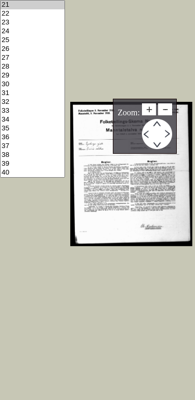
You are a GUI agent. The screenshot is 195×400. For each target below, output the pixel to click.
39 (32, 163)
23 (32, 22)
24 (32, 31)
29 (32, 75)
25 (32, 40)
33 (32, 110)
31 (32, 93)
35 (32, 128)
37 (32, 146)
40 (32, 172)
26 (32, 49)
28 (32, 66)
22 (32, 13)
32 (32, 102)
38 (32, 155)
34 (32, 119)
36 (32, 137)
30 (32, 84)
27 (32, 58)
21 (32, 5)
